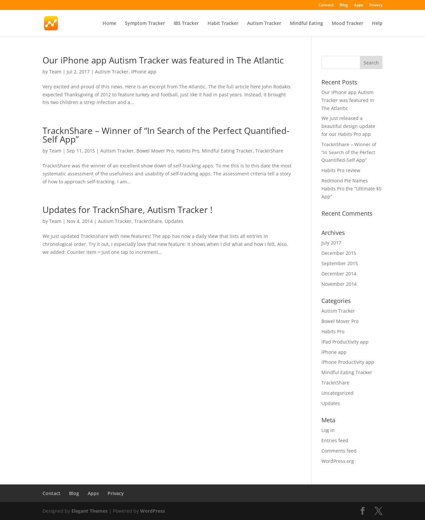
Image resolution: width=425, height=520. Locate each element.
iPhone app (143, 71)
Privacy (375, 5)
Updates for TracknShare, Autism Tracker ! (127, 210)
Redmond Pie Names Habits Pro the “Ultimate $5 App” (351, 188)
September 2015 (339, 263)
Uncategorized (337, 393)
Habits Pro (187, 151)
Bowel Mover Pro (155, 151)
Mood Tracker (347, 23)
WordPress (152, 511)
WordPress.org (337, 461)
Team (55, 71)
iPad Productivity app (345, 342)
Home (109, 23)
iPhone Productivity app (347, 362)
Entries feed (334, 440)
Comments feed (339, 451)
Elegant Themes (89, 511)
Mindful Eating (306, 23)
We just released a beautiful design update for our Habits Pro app (348, 126)
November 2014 (339, 284)
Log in (328, 430)
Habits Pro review (340, 170)
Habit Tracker (223, 23)
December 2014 (338, 273)
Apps (358, 5)
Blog (344, 5)
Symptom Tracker (145, 23)
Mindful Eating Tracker (227, 151)
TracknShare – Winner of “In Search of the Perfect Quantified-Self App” (165, 135)
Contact (326, 5)
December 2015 (338, 253)
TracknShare (269, 151)
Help (377, 23)
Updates (174, 221)
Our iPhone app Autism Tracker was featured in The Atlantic (163, 60)
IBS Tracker (186, 23)
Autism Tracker (264, 23)
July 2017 (331, 243)
